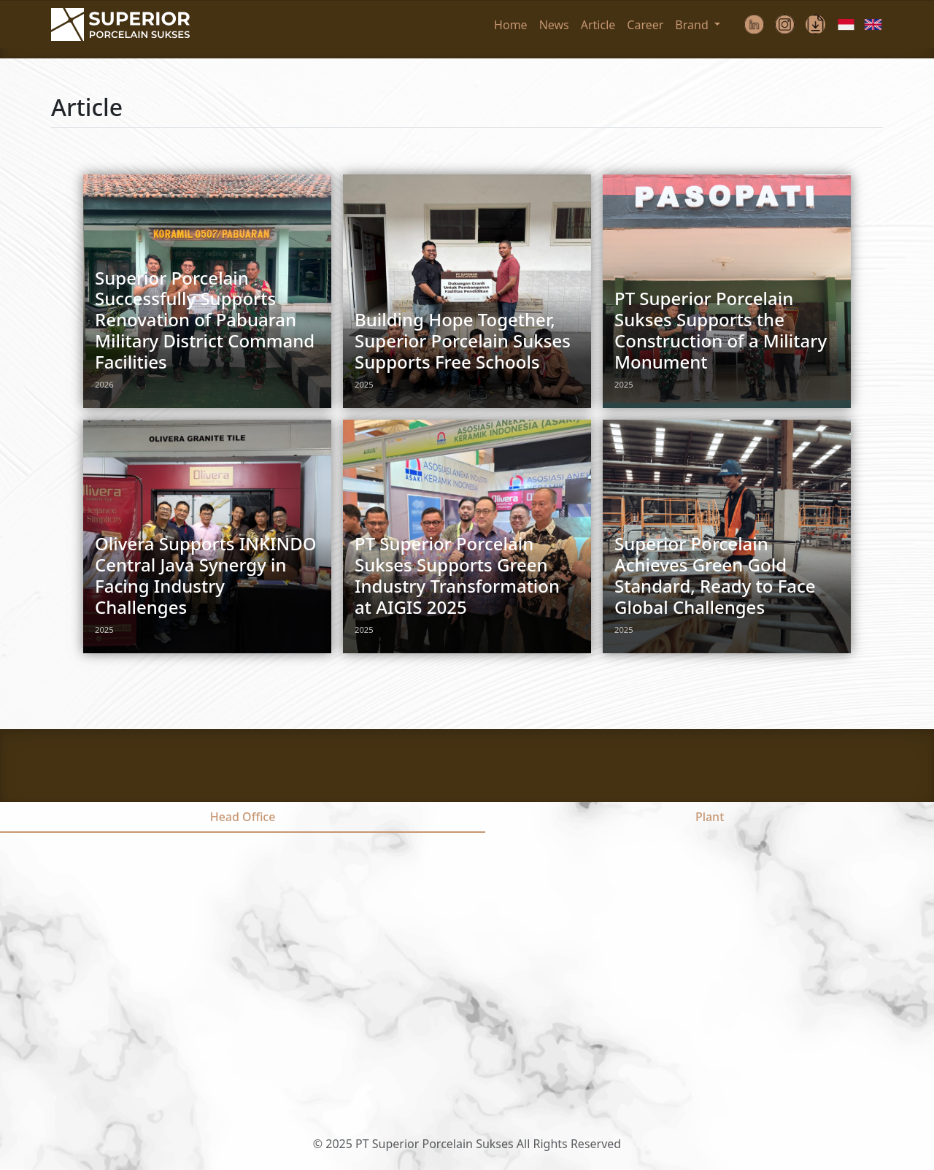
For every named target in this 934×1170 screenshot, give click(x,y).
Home (511, 25)
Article (598, 25)
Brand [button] (693, 25)
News (554, 25)
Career (645, 25)
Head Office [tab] (243, 817)
